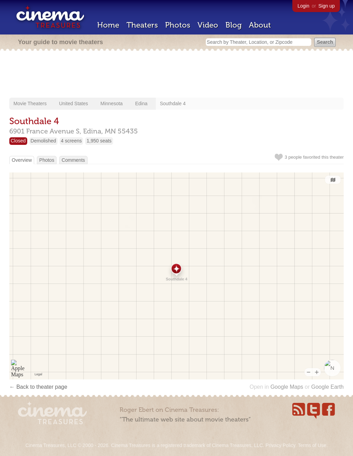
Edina (141, 103)
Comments (73, 160)
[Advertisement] (176, 74)
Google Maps (286, 387)
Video (208, 25)
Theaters (142, 25)
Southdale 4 (173, 103)
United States (73, 103)
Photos (177, 25)
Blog (233, 25)
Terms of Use (312, 445)
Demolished (43, 140)
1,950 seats (99, 140)
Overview (22, 160)
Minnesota (111, 103)
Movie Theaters (30, 103)
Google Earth (327, 387)
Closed (18, 140)
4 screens (71, 140)
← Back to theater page (38, 387)
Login (303, 6)
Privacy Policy (280, 445)
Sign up (327, 6)
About (260, 25)
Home (108, 25)
